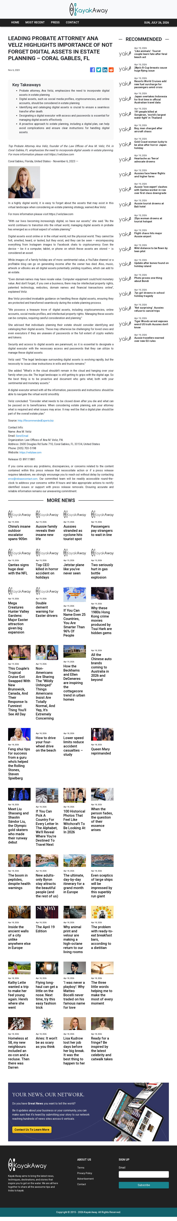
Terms (81, 1171)
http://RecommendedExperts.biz (37, 420)
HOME (15, 22)
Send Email (22, 435)
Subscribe (144, 1189)
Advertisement (86, 1182)
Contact (81, 1188)
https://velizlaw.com (32, 452)
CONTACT (72, 22)
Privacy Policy (86, 1177)
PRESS (55, 22)
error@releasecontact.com (24, 478)
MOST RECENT (35, 22)
